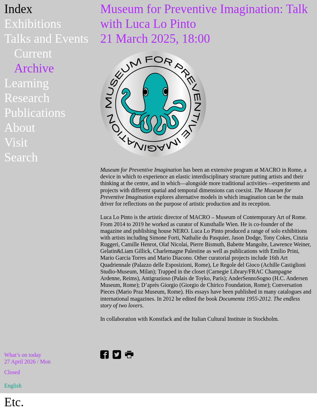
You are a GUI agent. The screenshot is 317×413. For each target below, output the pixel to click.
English (13, 386)
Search (21, 157)
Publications (34, 113)
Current (33, 53)
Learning (26, 83)
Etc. (14, 402)
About (19, 128)
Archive (34, 68)
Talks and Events (46, 39)
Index (18, 9)
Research (26, 98)
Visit (16, 142)
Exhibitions (32, 24)
